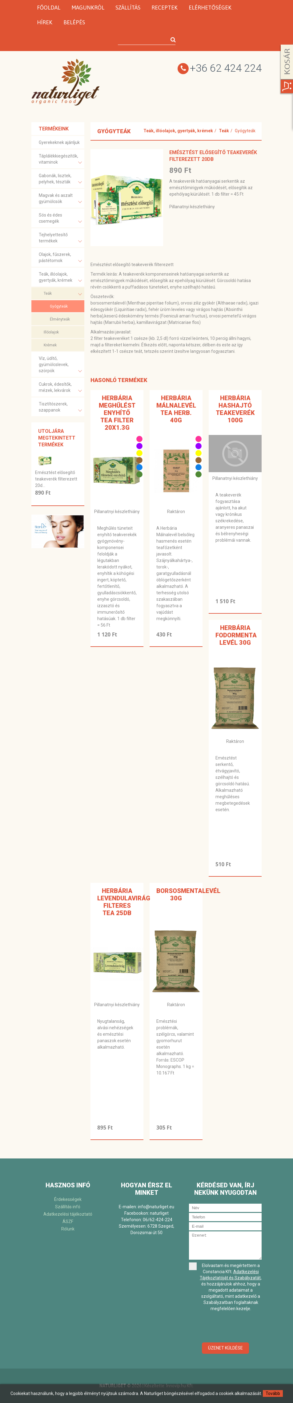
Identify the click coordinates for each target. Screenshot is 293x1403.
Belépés (74, 22)
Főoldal (48, 7)
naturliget (159, 1213)
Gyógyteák (59, 306)
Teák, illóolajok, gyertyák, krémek (60, 278)
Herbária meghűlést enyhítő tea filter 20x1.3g (117, 412)
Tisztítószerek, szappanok (60, 407)
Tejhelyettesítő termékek (60, 238)
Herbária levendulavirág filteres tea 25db (123, 902)
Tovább (273, 1393)
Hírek (44, 22)
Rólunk (67, 1228)
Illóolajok (51, 332)
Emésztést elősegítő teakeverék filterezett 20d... (56, 479)
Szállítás (127, 7)
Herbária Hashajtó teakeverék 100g (235, 409)
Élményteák (60, 319)
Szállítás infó (67, 1206)
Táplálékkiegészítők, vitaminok (60, 159)
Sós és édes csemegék (60, 219)
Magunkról (87, 7)
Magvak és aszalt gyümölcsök (60, 199)
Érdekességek (68, 1199)
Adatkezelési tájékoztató (67, 1214)
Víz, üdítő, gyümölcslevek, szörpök (60, 365)
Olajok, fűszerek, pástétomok (60, 258)
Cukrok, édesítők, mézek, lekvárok (60, 388)
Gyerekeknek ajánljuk (59, 142)
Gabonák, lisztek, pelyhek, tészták (60, 179)
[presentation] (236, 1327)
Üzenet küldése (225, 1347)
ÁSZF (67, 1221)
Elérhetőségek (210, 7)
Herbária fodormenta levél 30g (236, 635)
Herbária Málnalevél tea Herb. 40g (176, 409)
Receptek (164, 7)
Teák (63, 294)
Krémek (50, 345)
